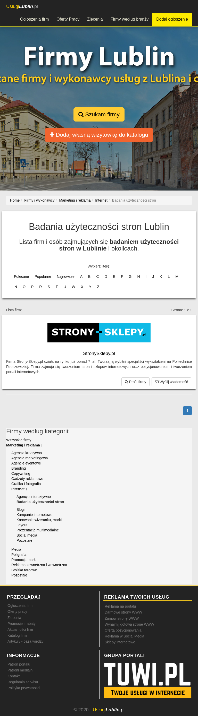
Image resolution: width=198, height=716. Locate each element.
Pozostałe (24, 540)
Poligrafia (18, 555)
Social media (26, 535)
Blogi (20, 509)
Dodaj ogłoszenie (172, 19)
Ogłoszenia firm (34, 19)
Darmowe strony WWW (123, 612)
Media (16, 549)
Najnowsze (65, 276)
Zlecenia (95, 19)
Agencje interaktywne (33, 497)
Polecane (21, 276)
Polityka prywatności (23, 688)
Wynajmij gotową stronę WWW (129, 624)
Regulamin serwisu (22, 682)
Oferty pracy (17, 611)
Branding (18, 468)
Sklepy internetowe (120, 642)
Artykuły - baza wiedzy (25, 641)
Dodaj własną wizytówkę (99, 135)
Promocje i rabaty (21, 624)
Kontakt (13, 676)
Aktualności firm (20, 629)
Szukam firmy (98, 114)
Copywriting (20, 473)
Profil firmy (135, 382)
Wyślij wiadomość (171, 382)
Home (15, 200)
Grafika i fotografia (26, 484)
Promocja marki (23, 560)
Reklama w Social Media (124, 636)
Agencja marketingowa (29, 458)
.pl (22, 6)
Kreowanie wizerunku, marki (39, 520)
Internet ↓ (19, 489)
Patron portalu (18, 664)
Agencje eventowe (26, 463)
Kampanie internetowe (34, 515)
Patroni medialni (20, 670)
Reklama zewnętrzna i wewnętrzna (39, 565)
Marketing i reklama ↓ (24, 445)
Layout (21, 525)
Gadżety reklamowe (27, 479)
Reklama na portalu (120, 606)
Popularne (43, 276)
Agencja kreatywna (26, 453)
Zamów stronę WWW (122, 618)
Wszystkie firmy (18, 440)
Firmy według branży (130, 19)
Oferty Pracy (67, 19)
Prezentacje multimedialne (37, 530)
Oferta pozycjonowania (123, 630)
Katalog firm (17, 635)
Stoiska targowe (24, 570)
